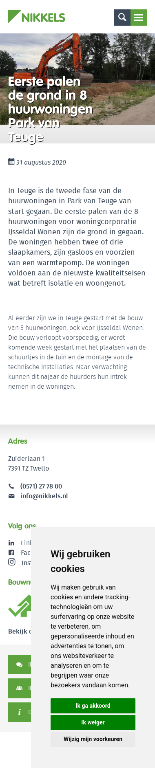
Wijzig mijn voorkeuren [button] (93, 739)
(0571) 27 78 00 (41, 486)
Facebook (35, 552)
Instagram (29, 563)
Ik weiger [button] (92, 722)
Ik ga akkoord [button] (92, 705)
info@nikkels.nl (38, 496)
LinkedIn (33, 543)
